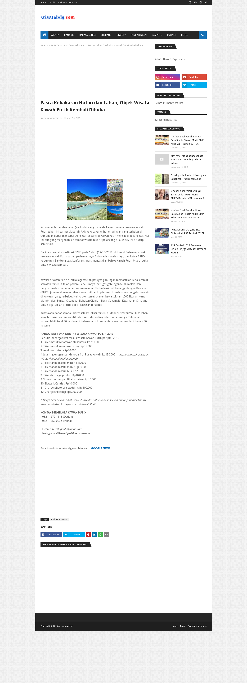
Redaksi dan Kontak (67, 2)
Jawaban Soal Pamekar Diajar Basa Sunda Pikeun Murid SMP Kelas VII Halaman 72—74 (187, 214)
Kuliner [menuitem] (171, 35)
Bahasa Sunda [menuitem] (87, 35)
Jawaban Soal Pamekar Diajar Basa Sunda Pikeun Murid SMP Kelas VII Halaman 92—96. (187, 140)
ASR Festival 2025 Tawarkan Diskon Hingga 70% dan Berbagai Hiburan (188, 249)
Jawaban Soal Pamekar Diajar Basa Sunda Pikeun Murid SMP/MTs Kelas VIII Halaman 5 (187, 195)
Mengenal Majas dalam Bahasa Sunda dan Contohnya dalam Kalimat (187, 160)
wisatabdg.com (51, 118)
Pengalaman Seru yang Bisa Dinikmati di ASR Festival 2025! (187, 231)
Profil (52, 2)
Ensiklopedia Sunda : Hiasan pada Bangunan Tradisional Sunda (188, 177)
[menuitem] (44, 35)
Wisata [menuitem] (55, 35)
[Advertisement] (95, 72)
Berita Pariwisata (59, 45)
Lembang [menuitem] (106, 35)
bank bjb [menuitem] (69, 35)
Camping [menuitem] (157, 35)
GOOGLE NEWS (100, 448)
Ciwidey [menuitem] (121, 35)
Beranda (44, 45)
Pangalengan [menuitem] (139, 35)
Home (43, 2)
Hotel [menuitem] (184, 35)
